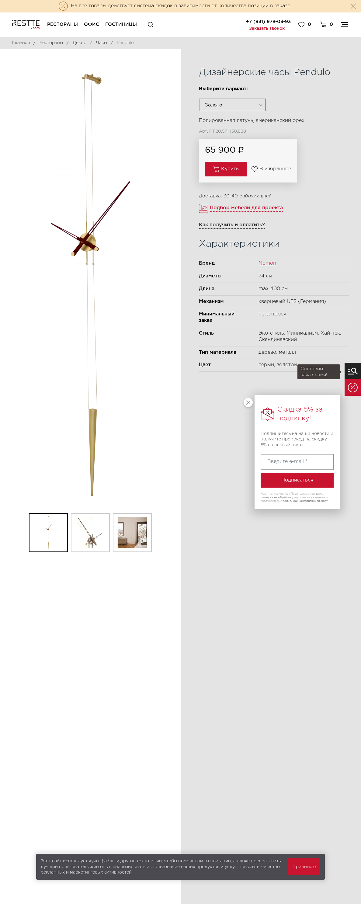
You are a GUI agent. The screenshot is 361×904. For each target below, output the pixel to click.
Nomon (267, 263)
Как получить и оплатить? (232, 225)
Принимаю (304, 867)
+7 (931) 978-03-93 (268, 22)
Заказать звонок (267, 28)
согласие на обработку (277, 497)
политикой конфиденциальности (306, 501)
